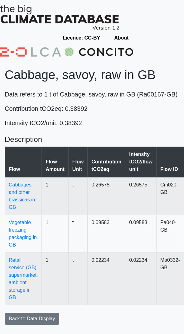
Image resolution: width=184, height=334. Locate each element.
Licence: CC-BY (81, 37)
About (121, 37)
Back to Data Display (32, 318)
